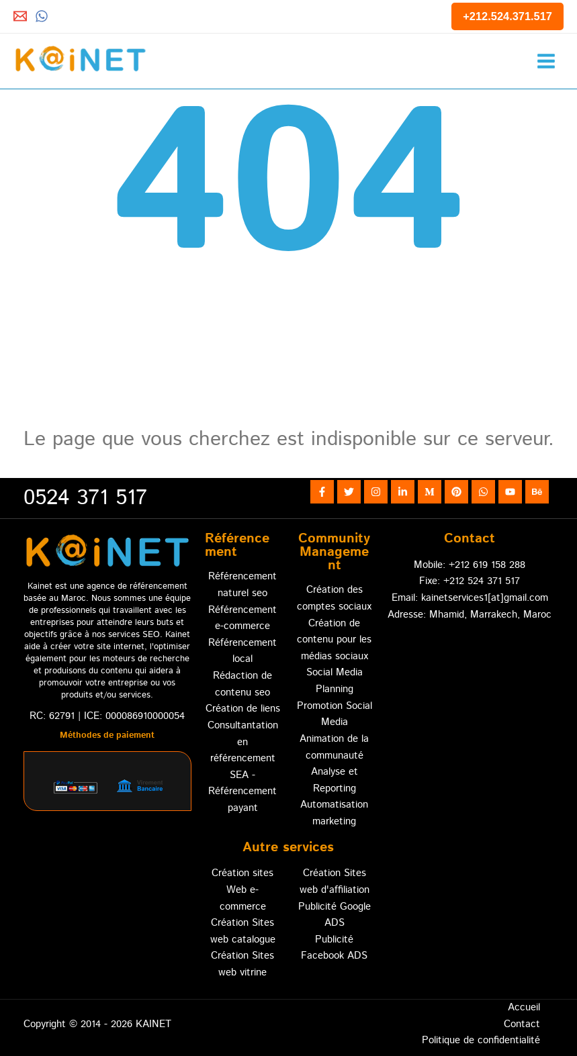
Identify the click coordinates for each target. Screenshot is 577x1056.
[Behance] (537, 491)
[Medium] (429, 491)
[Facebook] (322, 491)
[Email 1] (20, 16)
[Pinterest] (456, 491)
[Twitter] (349, 491)
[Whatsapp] (41, 16)
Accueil (524, 1007)
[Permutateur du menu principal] (546, 61)
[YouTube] (510, 491)
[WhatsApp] (483, 491)
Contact (522, 1024)
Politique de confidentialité (481, 1040)
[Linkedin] (402, 491)
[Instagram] (376, 491)
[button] (507, 16)
